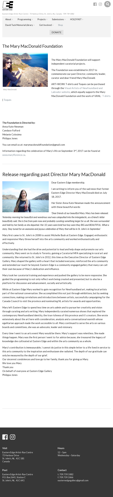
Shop (60, 25)
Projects (41, 19)
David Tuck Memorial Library (19, 25)
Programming (24, 19)
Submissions (58, 19)
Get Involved (45, 25)
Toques (7, 99)
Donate (56, 32)
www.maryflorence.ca (13, 154)
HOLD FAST (76, 19)
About (8, 19)
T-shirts (106, 96)
